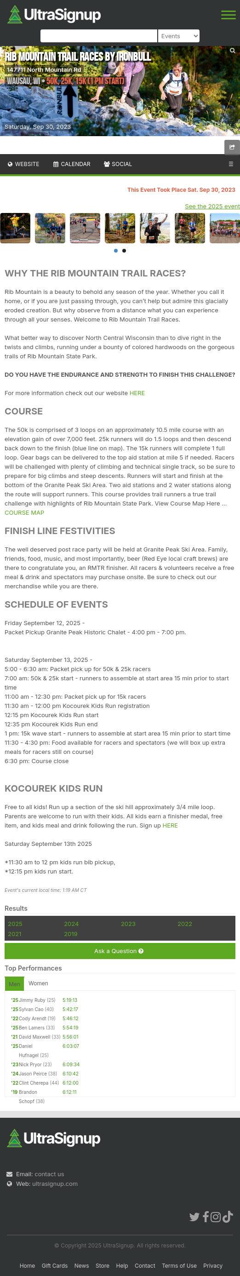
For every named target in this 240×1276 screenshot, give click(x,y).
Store (102, 1265)
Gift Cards (55, 1265)
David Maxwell (34, 1037)
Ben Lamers (32, 1027)
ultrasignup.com (55, 1183)
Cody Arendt (32, 1018)
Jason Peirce (33, 1073)
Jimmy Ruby (32, 1000)
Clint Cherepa (33, 1083)
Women (38, 983)
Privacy (213, 1265)
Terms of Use (179, 1265)
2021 (14, 933)
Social (117, 164)
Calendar (71, 164)
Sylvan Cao (31, 1009)
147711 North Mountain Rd (44, 69)
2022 (184, 923)
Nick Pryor (30, 1064)
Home (27, 1265)
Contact (145, 1265)
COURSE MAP (24, 512)
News (81, 1265)
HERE (137, 393)
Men (14, 984)
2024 (71, 923)
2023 (128, 923)
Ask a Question (118, 951)
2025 (15, 923)
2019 (70, 933)
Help (122, 1265)
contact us (49, 1174)
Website (23, 164)
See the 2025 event (212, 206)
